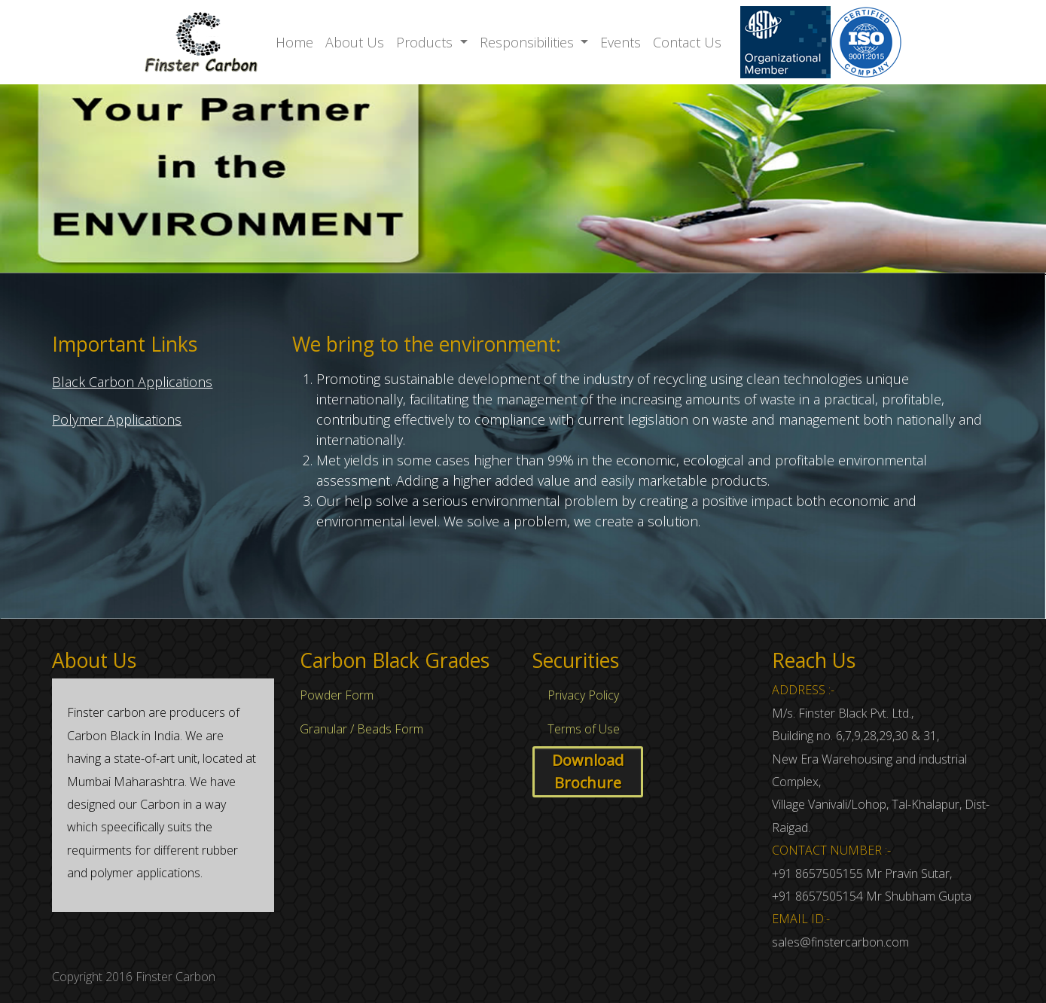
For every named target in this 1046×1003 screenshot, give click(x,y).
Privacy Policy (583, 695)
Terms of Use (583, 729)
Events (620, 42)
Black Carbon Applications (132, 382)
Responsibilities (529, 42)
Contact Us (687, 42)
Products (426, 42)
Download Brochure (588, 771)
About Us (354, 42)
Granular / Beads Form (361, 729)
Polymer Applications (116, 419)
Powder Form (337, 695)
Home (294, 42)
